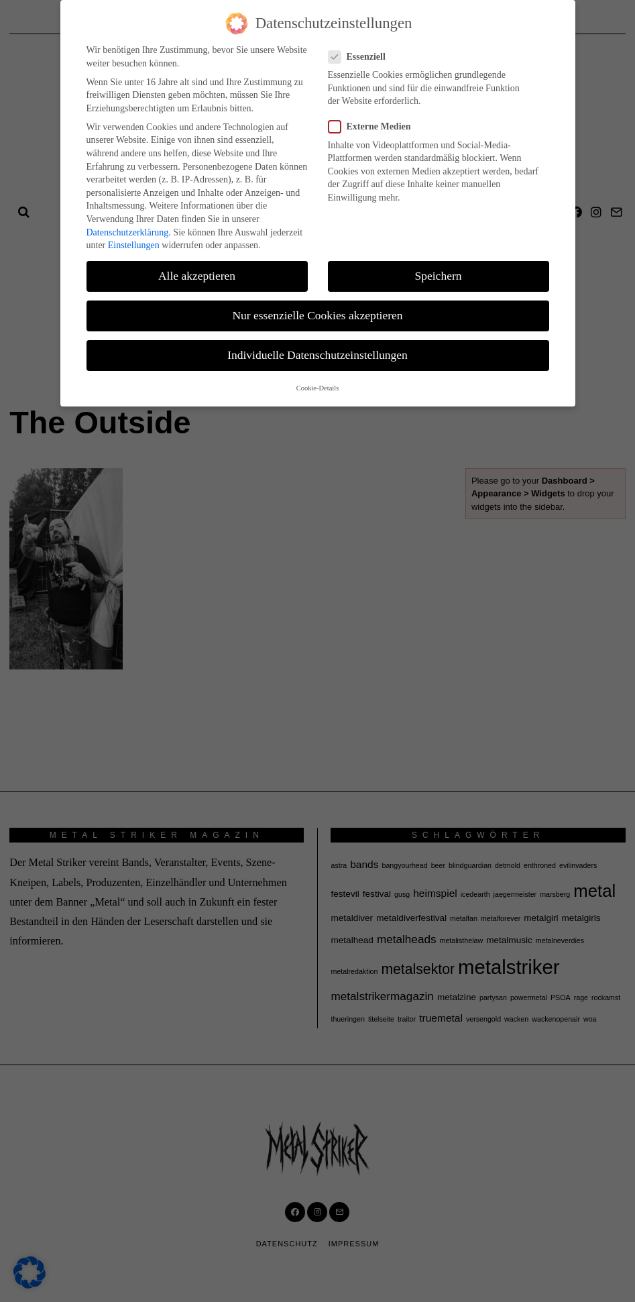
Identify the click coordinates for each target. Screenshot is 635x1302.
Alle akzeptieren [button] (196, 275)
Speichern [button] (438, 275)
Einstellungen (134, 245)
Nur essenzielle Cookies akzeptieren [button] (317, 315)
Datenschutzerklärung (127, 232)
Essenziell (361, 56)
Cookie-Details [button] (317, 388)
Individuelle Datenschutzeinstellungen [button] (317, 355)
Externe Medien (374, 126)
